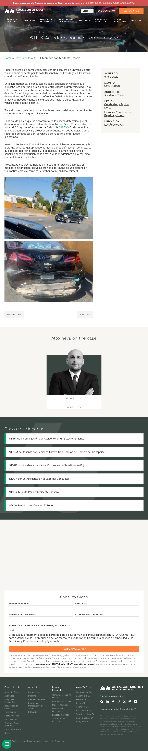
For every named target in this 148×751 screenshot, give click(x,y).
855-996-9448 (106, 10)
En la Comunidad (12, 729)
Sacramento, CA (84, 710)
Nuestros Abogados (46, 20)
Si (13, 630)
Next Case (85, 314)
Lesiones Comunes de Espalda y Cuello (117, 114)
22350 (63, 127)
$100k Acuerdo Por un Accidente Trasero (34, 492)
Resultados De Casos (66, 20)
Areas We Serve (84, 687)
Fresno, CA (81, 699)
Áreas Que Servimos (101, 20)
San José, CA (82, 721)
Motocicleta (34, 692)
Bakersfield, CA (83, 696)
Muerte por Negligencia (57, 710)
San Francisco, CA (84, 718)
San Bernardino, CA (85, 714)
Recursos (84, 20)
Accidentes (33, 687)
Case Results (22, 58)
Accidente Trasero (115, 95)
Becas (7, 733)
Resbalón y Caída (36, 699)
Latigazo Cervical (60, 715)
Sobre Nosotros (120, 20)
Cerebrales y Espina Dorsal (116, 106)
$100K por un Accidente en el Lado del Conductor (39, 478)
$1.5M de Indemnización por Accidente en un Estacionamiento (46, 438)
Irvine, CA (80, 703)
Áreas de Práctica (12, 20)
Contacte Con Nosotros (11, 724)
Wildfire (29, 20)
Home (8, 58)
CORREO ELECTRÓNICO (89, 614)
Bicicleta (32, 696)
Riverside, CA (82, 706)
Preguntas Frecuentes (9, 700)
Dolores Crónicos (60, 705)
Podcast (136, 20)
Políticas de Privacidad (54, 741)
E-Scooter (33, 712)
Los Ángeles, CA (114, 124)
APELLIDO (81, 603)
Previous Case (14, 314)
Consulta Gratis (131, 11)
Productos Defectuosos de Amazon (36, 706)
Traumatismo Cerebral (58, 720)
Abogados (9, 696)
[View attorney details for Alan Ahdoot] (74, 376)
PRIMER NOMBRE (19, 603)
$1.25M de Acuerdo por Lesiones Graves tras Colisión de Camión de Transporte (57, 452)
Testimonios (10, 712)
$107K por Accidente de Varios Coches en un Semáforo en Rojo (47, 465)
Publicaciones (10, 719)
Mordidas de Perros (61, 701)
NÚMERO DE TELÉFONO (22, 614)
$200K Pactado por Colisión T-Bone (31, 505)
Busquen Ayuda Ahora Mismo (118, 2)
